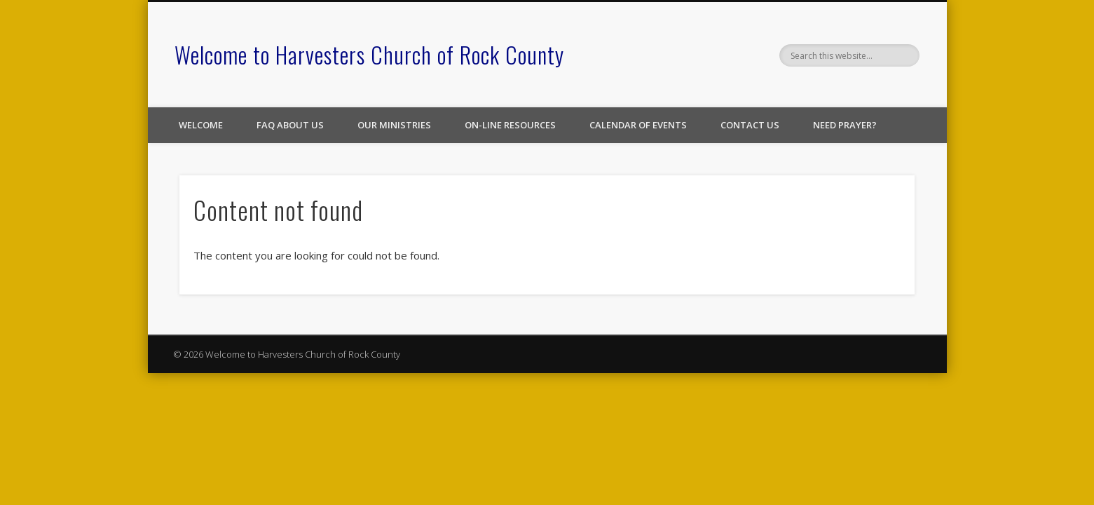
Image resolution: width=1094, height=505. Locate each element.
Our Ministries (394, 125)
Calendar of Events (638, 125)
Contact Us (749, 125)
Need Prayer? (845, 125)
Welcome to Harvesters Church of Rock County (369, 54)
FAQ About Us (290, 125)
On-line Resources (510, 125)
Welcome (201, 125)
